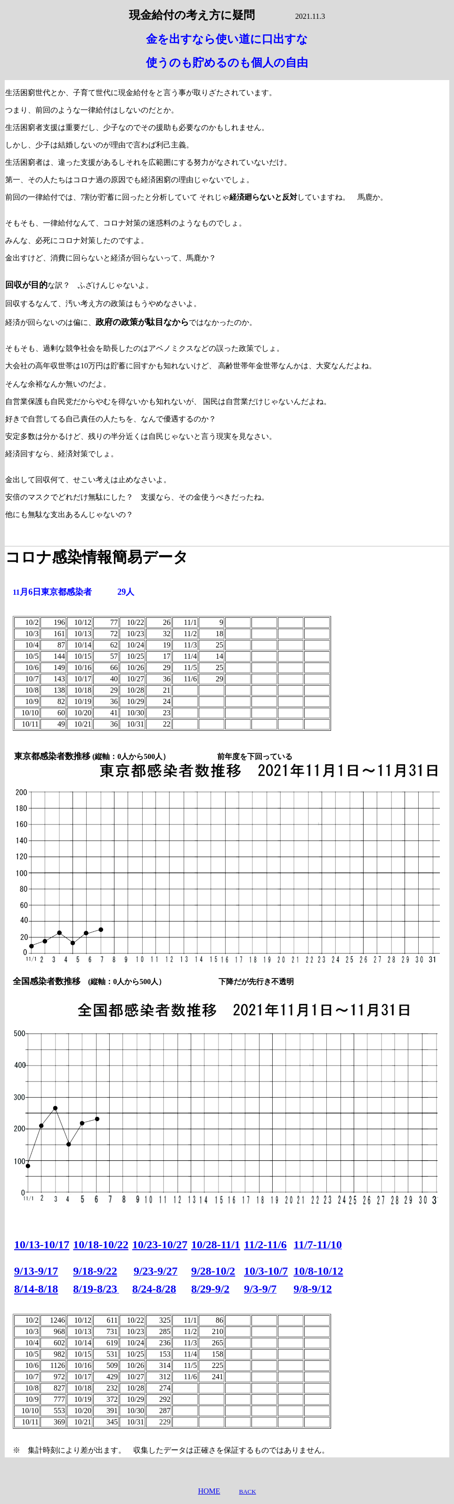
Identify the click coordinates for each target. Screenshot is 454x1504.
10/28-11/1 (215, 1244)
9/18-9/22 (95, 1271)
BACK (247, 1491)
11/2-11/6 (265, 1244)
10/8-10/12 (318, 1271)
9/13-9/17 (36, 1271)
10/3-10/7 (266, 1271)
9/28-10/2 (213, 1271)
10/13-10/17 (41, 1244)
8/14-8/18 (36, 1289)
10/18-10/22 (100, 1244)
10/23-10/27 (159, 1244)
